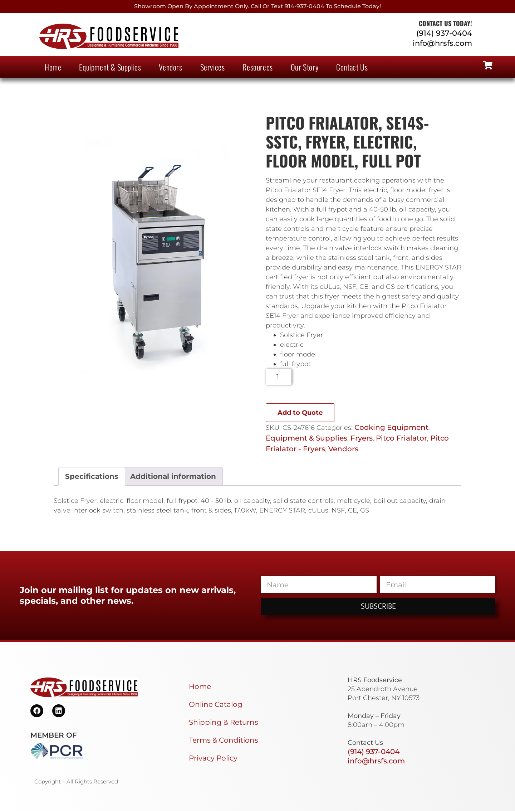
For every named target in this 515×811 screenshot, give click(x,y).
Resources (257, 67)
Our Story (304, 67)
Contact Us (352, 67)
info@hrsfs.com (442, 43)
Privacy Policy (213, 758)
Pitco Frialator (401, 438)
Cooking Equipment (391, 427)
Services (212, 67)
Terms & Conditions (223, 740)
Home (53, 67)
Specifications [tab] (91, 476)
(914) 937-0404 (444, 33)
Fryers (361, 438)
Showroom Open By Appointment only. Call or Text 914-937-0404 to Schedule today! (257, 6)
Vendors (170, 67)
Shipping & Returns (223, 722)
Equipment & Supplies (110, 67)
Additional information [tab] (173, 476)
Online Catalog (215, 704)
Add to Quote (300, 413)
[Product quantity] (279, 377)
